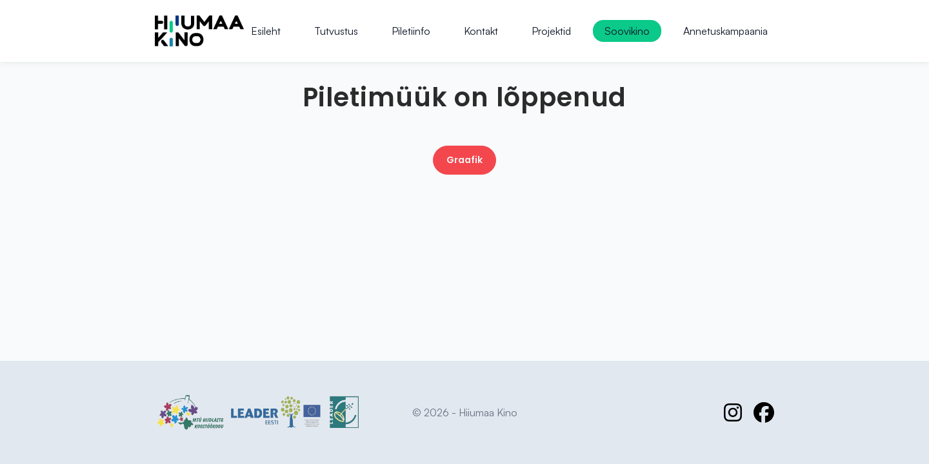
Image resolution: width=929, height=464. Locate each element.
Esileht (266, 30)
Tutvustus (336, 30)
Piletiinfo (411, 30)
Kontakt (481, 30)
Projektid (551, 30)
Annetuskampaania (725, 30)
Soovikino (627, 30)
